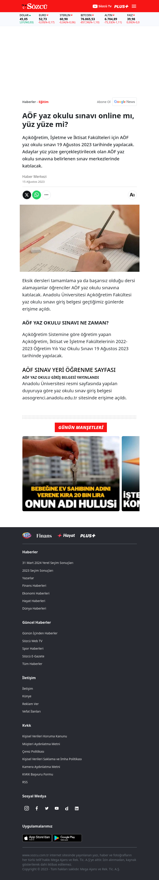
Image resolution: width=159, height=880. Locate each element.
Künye (26, 696)
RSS (25, 782)
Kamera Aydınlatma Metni (41, 767)
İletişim (29, 677)
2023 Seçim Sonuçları (37, 570)
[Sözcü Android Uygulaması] (67, 837)
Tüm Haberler (32, 664)
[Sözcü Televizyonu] (26, 535)
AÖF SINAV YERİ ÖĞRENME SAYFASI (69, 369)
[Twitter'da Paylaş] (26, 194)
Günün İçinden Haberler (40, 633)
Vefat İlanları (31, 711)
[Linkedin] (76, 808)
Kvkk (26, 725)
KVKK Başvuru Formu (37, 774)
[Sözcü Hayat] (66, 535)
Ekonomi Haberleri (36, 593)
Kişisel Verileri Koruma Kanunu (44, 736)
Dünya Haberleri (34, 608)
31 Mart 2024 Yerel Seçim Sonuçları (47, 563)
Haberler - (30, 102)
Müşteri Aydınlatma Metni (41, 744)
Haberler (30, 552)
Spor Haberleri (33, 648)
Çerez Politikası (33, 751)
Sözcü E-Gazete (33, 656)
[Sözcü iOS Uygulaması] (37, 837)
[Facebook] (36, 808)
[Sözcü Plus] (87, 535)
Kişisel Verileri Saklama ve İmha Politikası (52, 759)
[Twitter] (46, 808)
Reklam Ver (30, 704)
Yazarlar (28, 578)
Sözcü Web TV (32, 641)
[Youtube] (56, 808)
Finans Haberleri (34, 585)
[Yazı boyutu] (132, 194)
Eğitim (44, 102)
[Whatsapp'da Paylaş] (36, 194)
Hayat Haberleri (33, 601)
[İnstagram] (26, 808)
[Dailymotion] (66, 808)
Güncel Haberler (36, 622)
